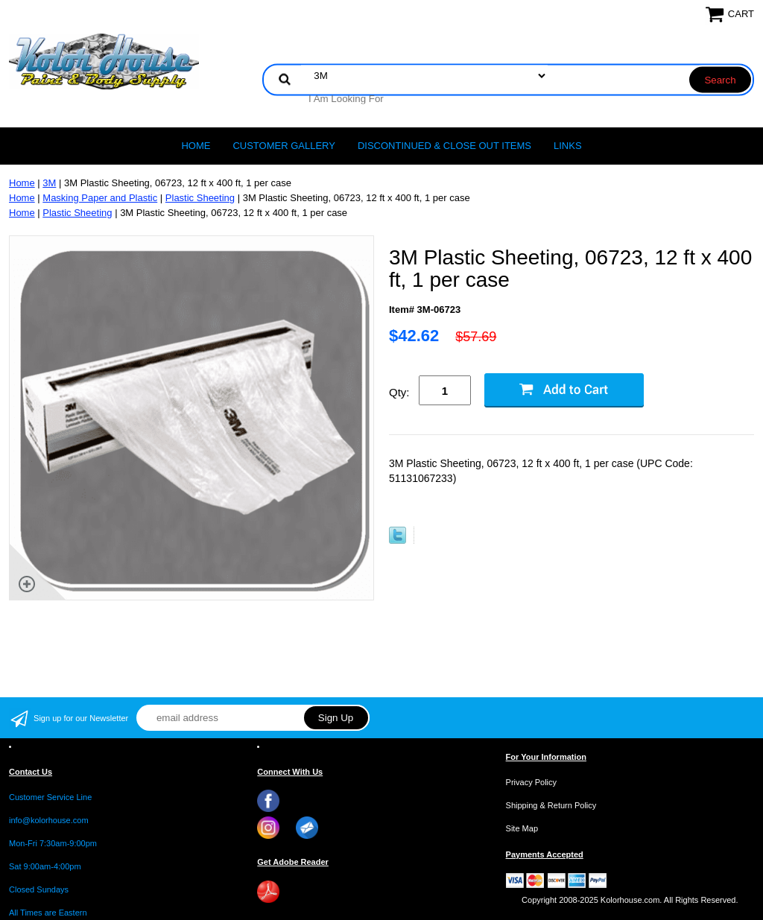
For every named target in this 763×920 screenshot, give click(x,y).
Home (195, 145)
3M (49, 182)
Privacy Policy (531, 782)
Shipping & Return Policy (551, 805)
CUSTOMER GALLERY (283, 145)
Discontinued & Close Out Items (444, 145)
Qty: (399, 392)
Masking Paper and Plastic (99, 197)
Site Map (522, 828)
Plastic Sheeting (200, 197)
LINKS (568, 145)
